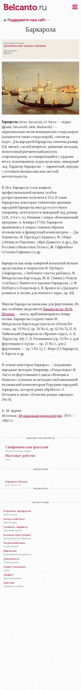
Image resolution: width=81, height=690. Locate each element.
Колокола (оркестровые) (17, 534)
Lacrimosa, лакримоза (16, 527)
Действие (9, 582)
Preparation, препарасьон (17, 511)
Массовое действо (20, 456)
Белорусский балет (14, 519)
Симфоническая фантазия (26, 447)
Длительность (11, 558)
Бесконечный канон (14, 542)
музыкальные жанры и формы (25, 46)
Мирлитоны (10, 550)
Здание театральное (15, 566)
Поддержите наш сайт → (28, 20)
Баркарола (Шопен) (16, 481)
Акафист (8, 574)
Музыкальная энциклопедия (40, 416)
